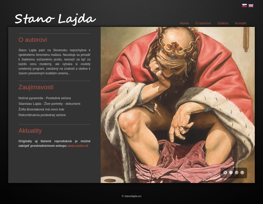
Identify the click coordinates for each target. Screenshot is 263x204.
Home (184, 23)
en (250, 5)
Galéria (223, 23)
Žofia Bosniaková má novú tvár (41, 109)
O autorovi (203, 23)
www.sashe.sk (77, 146)
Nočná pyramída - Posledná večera (44, 98)
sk (244, 5)
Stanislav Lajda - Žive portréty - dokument (49, 104)
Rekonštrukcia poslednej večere (42, 115)
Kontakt (240, 23)
